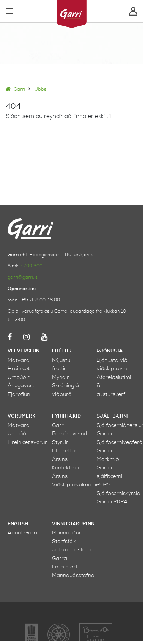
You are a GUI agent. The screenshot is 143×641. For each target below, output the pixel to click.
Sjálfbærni (112, 416)
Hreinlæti (19, 368)
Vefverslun (23, 351)
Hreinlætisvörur (27, 442)
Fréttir (62, 351)
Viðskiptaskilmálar (75, 484)
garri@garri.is (23, 277)
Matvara (19, 360)
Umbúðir (19, 377)
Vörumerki (22, 416)
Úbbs (40, 89)
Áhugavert (21, 385)
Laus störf (64, 566)
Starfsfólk (64, 541)
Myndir (60, 377)
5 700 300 (30, 266)
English (18, 524)
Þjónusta (110, 351)
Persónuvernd (69, 433)
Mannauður (66, 532)
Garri (15, 89)
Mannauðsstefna (73, 575)
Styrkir (60, 442)
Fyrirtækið (66, 416)
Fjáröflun (19, 394)
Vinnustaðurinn (73, 524)
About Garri (22, 532)
